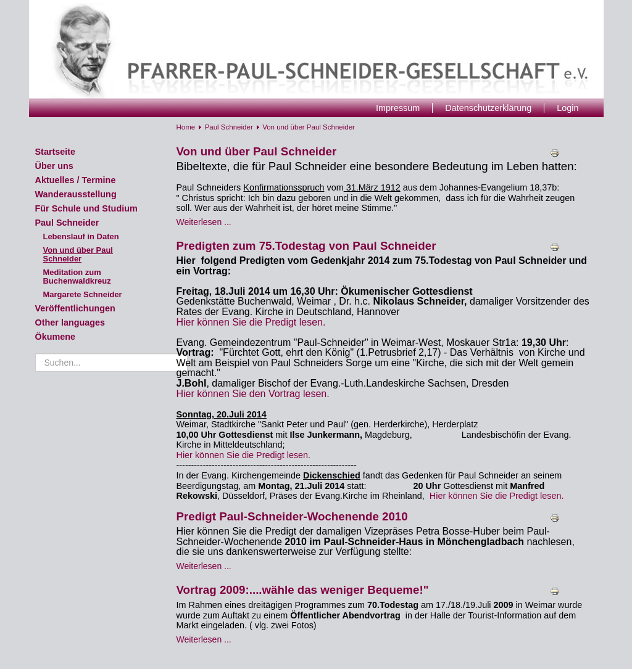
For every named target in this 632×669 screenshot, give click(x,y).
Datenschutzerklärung (488, 108)
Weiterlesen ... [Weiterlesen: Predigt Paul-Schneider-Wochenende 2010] (204, 566)
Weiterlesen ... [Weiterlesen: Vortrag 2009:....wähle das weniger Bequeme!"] (204, 639)
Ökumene (55, 337)
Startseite (55, 152)
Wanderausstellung (76, 194)
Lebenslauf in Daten (81, 236)
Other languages (70, 322)
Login (567, 108)
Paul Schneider (67, 223)
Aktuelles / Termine (75, 180)
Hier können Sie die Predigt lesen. (251, 322)
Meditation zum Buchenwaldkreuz (77, 276)
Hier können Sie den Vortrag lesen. (253, 393)
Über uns (54, 166)
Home (186, 127)
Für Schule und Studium (86, 208)
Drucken (556, 153)
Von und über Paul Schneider (78, 254)
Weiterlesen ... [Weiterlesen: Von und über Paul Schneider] (204, 222)
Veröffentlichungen (75, 308)
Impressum (398, 108)
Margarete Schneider (82, 294)
